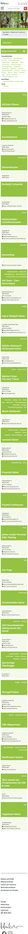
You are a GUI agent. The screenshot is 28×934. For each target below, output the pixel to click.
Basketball (24, 654)
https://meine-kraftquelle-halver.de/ (12, 423)
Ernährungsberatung (21, 402)
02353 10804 (6, 116)
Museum (17, 70)
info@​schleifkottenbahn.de (9, 236)
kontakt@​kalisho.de (8, 361)
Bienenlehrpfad (18, 58)
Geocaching (5, 64)
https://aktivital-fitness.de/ (9, 121)
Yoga (16, 76)
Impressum (4, 910)
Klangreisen (17, 66)
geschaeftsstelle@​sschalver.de (10, 330)
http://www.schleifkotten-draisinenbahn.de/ (14, 238)
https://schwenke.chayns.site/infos (12, 206)
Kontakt (3, 902)
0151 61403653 (6, 484)
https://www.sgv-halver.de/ (9, 647)
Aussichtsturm (7, 58)
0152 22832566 (6, 737)
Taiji (3, 74)
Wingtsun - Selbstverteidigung (13, 435)
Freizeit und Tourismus (8, 885)
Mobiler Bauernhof (7, 70)
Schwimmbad (19, 81)
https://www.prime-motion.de (10, 554)
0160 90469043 (6, 582)
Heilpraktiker (16, 405)
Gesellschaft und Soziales (9, 890)
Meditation (13, 68)
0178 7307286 (6, 549)
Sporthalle (16, 659)
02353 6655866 (6, 328)
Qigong (10, 72)
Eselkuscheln (6, 62)
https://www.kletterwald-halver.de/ (11, 363)
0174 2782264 (6, 296)
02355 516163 (6, 234)
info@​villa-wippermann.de (9, 739)
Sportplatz (24, 659)
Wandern (6, 86)
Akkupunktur (9, 402)
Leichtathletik (9, 656)
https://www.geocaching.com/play (11, 265)
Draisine (4, 60)
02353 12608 (6, 643)
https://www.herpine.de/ (9, 769)
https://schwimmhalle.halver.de (11, 615)
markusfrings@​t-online (8, 393)
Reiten (16, 72)
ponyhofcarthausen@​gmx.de (10, 519)
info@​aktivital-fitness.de (9, 119)
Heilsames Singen (16, 64)
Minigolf (20, 68)
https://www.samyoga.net (9, 586)
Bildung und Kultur (7, 882)
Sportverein (16, 621)
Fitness (22, 62)
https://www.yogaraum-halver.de (11, 828)
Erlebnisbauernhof (13, 60)
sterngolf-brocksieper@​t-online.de (11, 706)
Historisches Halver (21, 715)
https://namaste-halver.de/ (9, 456)
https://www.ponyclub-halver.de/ (11, 488)
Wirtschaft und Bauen (8, 887)
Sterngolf (22, 72)
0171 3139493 (6, 391)
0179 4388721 (6, 517)
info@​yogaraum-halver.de (9, 826)
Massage (24, 405)
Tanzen (8, 74)
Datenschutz (5, 904)
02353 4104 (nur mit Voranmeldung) (12, 798)
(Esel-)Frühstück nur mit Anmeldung (16, 276)
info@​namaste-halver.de (9, 454)
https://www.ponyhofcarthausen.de (12, 521)
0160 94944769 (6, 452)
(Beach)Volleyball (8, 81)
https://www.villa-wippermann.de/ (11, 741)
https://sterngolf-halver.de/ (9, 708)
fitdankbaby (15, 62)
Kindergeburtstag (7, 66)
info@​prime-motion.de (8, 552)
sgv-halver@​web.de (7, 645)
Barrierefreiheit (6, 907)
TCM (25, 407)
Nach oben (7, 913)
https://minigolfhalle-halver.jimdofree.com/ (13, 332)
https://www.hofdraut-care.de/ (10, 300)
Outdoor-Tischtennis (21, 656)
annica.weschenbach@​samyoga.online (12, 584)
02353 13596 (6, 704)
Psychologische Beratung (15, 407)
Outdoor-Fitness (22, 369)
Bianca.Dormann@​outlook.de (10, 486)
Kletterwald (5, 68)
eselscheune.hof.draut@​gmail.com (11, 298)
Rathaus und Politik (7, 879)
